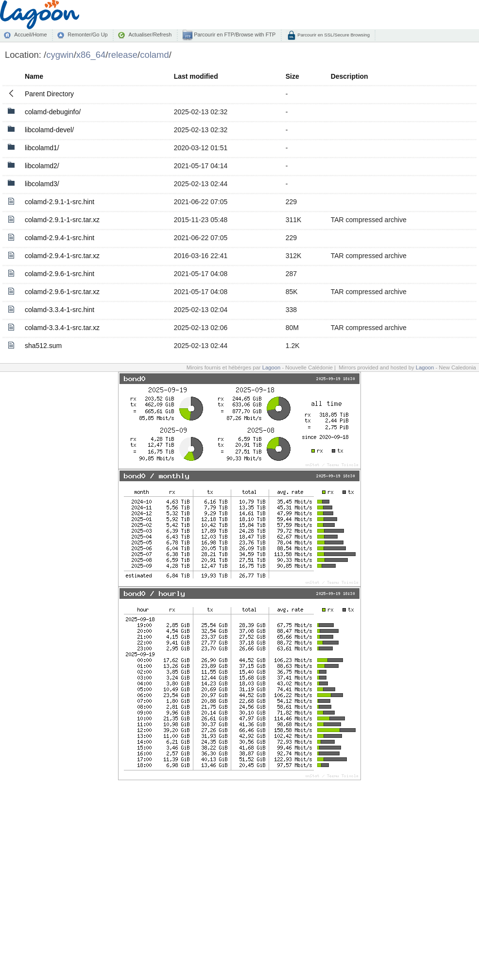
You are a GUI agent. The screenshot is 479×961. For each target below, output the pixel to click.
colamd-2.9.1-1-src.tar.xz (62, 220)
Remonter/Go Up (87, 34)
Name (34, 76)
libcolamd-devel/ (49, 130)
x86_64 (91, 55)
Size (292, 76)
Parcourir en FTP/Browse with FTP (233, 34)
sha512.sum (43, 345)
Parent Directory (49, 94)
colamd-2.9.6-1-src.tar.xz (62, 292)
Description (349, 76)
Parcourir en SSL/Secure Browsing (333, 34)
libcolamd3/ (42, 184)
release (123, 55)
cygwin (59, 55)
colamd (154, 55)
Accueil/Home (30, 34)
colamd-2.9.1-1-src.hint (59, 202)
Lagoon (271, 367)
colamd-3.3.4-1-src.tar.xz (62, 328)
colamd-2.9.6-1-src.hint (59, 274)
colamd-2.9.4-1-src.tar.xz (62, 256)
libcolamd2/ (42, 166)
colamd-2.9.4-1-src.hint (59, 238)
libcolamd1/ (42, 148)
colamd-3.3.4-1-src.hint (59, 310)
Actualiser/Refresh (149, 34)
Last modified (196, 76)
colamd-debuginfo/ (53, 112)
